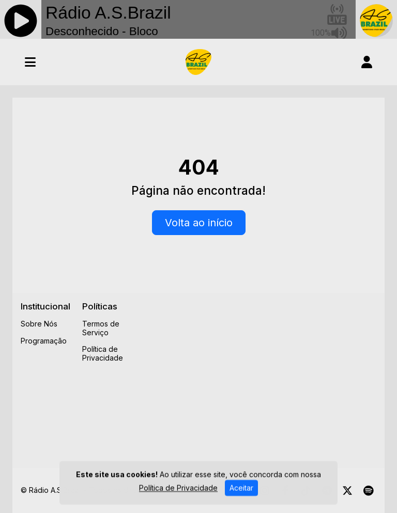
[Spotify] (368, 491)
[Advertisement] (269, 373)
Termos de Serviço (100, 328)
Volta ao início (199, 222)
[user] (366, 62)
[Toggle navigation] (30, 62)
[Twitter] (347, 491)
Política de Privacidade (102, 353)
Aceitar (241, 490)
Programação (44, 340)
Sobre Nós (39, 323)
